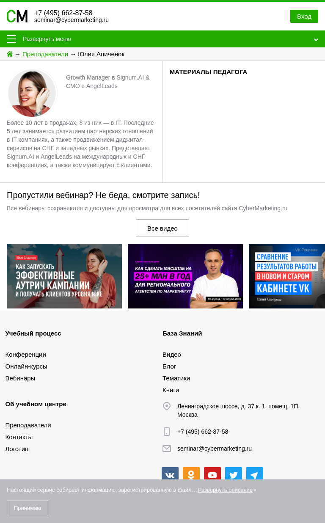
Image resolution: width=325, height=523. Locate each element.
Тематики (176, 378)
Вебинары (21, 378)
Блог (169, 366)
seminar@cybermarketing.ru (71, 20)
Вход (304, 16)
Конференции (26, 354)
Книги (170, 390)
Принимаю (27, 508)
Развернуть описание (225, 490)
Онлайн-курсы (26, 366)
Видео (171, 354)
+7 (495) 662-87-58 (63, 13)
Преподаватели (45, 54)
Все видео (162, 228)
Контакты (19, 436)
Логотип (17, 448)
